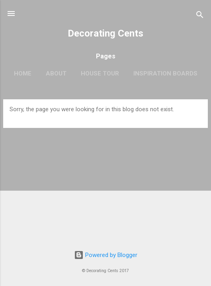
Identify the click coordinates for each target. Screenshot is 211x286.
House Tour (100, 73)
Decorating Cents (105, 33)
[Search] (200, 16)
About (56, 73)
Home (22, 73)
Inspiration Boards (165, 73)
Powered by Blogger (105, 255)
